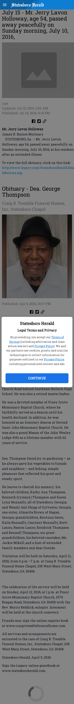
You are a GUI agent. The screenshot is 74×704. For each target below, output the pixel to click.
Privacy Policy (44, 346)
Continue (37, 378)
